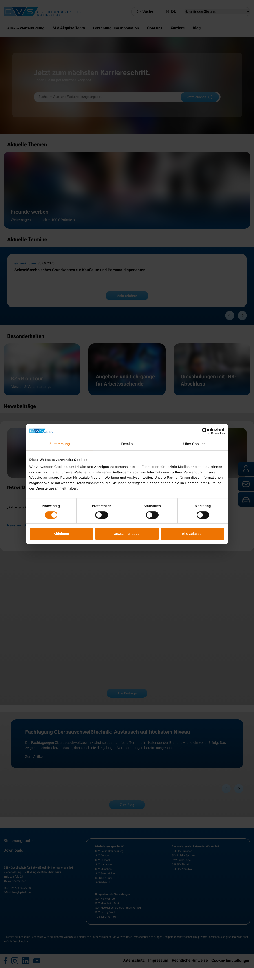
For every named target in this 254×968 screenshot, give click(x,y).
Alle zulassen (192, 533)
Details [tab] (127, 444)
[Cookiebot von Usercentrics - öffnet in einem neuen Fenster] (205, 431)
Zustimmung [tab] (59, 444)
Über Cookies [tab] (194, 444)
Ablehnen (61, 533)
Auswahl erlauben (127, 533)
